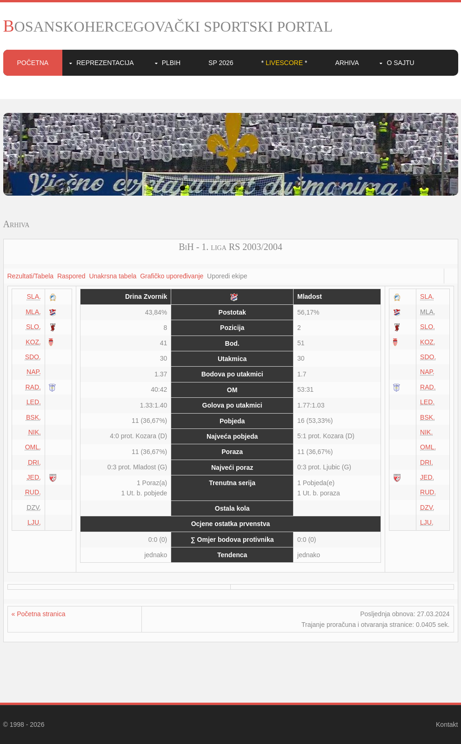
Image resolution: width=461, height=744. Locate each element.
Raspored (71, 276)
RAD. (32, 387)
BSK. (33, 417)
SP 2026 (220, 62)
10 (278, 188)
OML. (33, 447)
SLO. (33, 326)
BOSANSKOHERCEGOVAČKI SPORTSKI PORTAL (168, 26)
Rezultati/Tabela (30, 276)
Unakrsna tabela (112, 276)
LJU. (34, 522)
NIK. (34, 432)
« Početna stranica (39, 614)
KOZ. (33, 342)
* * (284, 62)
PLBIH (171, 62)
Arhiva (347, 62)
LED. (34, 402)
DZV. (427, 507)
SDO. (33, 357)
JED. (34, 477)
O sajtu (400, 62)
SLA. (34, 296)
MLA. (33, 312)
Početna (33, 62)
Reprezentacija (105, 62)
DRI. (34, 462)
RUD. (33, 492)
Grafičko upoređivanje (171, 276)
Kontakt (447, 724)
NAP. (34, 371)
